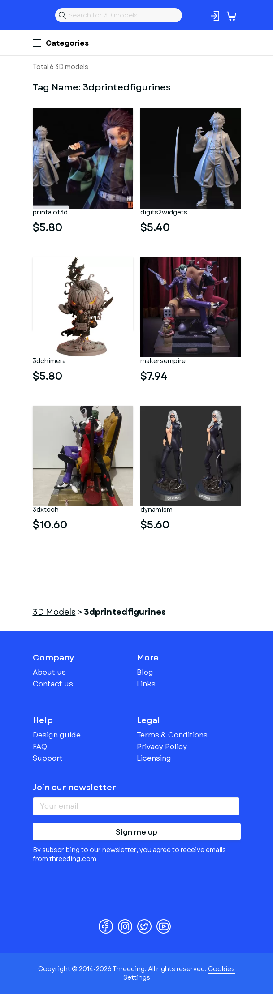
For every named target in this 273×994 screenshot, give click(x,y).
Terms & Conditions (172, 735)
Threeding (40, 15)
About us (49, 672)
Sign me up (136, 832)
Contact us (53, 684)
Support (48, 758)
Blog (145, 672)
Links (146, 684)
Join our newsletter (74, 787)
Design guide (57, 735)
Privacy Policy (162, 746)
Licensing (154, 758)
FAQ (40, 746)
